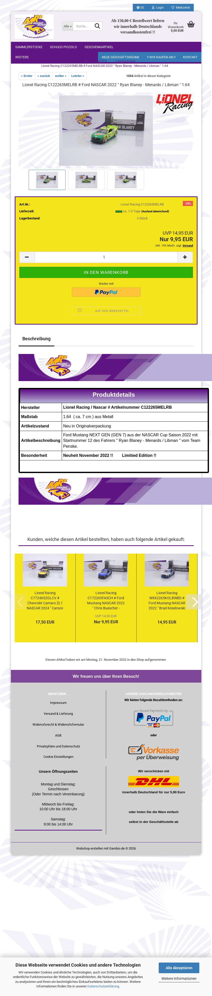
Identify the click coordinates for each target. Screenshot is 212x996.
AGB (58, 738)
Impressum (58, 706)
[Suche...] (67, 26)
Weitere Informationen (179, 978)
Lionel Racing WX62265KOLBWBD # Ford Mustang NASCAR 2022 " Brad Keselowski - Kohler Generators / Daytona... (167, 604)
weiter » (61, 79)
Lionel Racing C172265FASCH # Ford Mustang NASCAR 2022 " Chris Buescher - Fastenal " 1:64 (106, 604)
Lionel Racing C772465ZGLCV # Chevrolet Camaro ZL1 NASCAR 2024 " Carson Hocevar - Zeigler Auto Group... (45, 604)
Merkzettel (180, 7)
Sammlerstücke (28, 47)
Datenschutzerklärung (103, 986)
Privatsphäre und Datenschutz (58, 749)
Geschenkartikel (99, 47)
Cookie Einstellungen (58, 760)
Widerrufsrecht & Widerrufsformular (58, 727)
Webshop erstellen (89, 851)
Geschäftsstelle (161, 825)
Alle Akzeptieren (179, 968)
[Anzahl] (106, 260)
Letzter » (77, 79)
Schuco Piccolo (63, 47)
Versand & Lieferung (58, 717)
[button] (140, 7)
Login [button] (158, 7)
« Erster (26, 79)
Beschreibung (36, 341)
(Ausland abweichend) (155, 214)
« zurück (43, 79)
